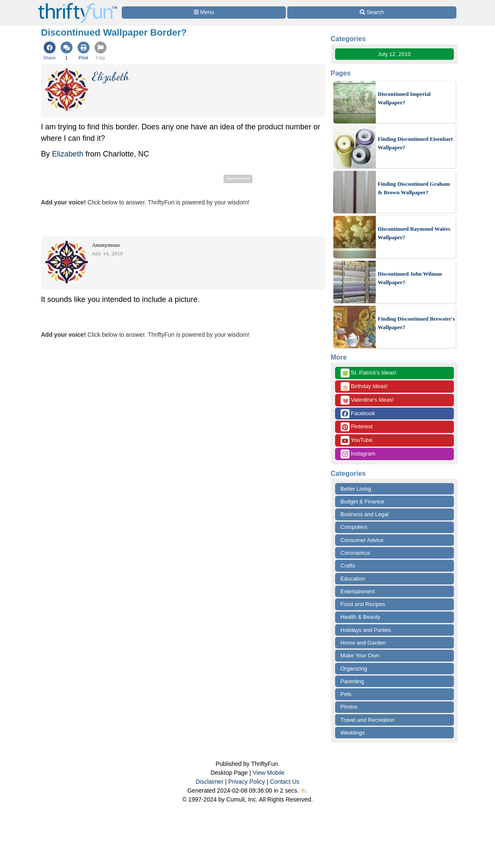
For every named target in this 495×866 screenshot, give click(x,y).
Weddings (353, 732)
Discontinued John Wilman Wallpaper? (410, 278)
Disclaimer (209, 781)
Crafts (348, 565)
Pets (346, 694)
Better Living (356, 489)
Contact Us (284, 781)
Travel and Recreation (367, 720)
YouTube (356, 440)
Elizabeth (68, 154)
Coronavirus (355, 553)
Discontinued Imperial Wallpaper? (404, 98)
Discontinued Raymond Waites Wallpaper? (414, 233)
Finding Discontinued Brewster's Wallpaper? (416, 323)
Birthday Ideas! (364, 386)
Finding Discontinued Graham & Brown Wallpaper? (414, 188)
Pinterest (357, 426)
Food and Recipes (363, 604)
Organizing (354, 668)
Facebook (358, 413)
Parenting (352, 681)
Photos (349, 707)
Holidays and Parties (366, 630)
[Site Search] (371, 12)
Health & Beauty (360, 617)
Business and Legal (365, 514)
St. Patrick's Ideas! (369, 373)
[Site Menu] (204, 12)
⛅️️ (304, 790)
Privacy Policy (246, 781)
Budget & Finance (362, 501)
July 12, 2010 (394, 54)
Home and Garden (363, 643)
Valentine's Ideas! (367, 400)
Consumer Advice (362, 540)
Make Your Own (360, 655)
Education (353, 578)
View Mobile (269, 772)
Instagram (358, 454)
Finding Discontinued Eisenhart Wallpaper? (415, 143)
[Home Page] (78, 4)
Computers (354, 527)
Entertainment (358, 591)
